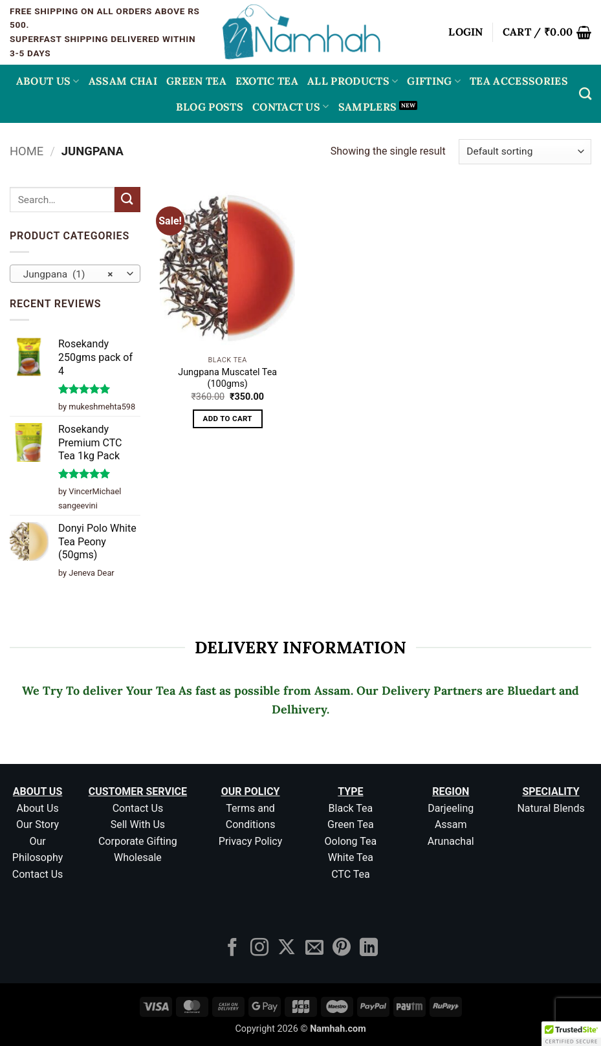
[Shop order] (525, 151)
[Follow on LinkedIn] (369, 949)
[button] (465, 32)
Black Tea (351, 808)
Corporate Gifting (137, 841)
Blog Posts (209, 106)
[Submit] (127, 199)
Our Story (37, 824)
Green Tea (350, 824)
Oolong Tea (351, 841)
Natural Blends (550, 808)
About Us (48, 80)
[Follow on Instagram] (259, 949)
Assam (451, 824)
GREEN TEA (196, 80)
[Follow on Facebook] (232, 949)
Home (26, 151)
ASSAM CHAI (123, 80)
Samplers (367, 106)
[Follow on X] (287, 949)
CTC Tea (350, 874)
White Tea (350, 857)
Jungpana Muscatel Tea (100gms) (227, 378)
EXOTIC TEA (266, 80)
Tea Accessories (519, 80)
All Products (352, 80)
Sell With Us (138, 824)
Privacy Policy (251, 841)
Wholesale (138, 857)
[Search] (585, 93)
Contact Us (290, 106)
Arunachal (451, 841)
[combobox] (75, 274)
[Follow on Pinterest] (342, 949)
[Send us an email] (314, 949)
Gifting (434, 80)
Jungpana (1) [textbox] (68, 274)
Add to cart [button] (227, 418)
